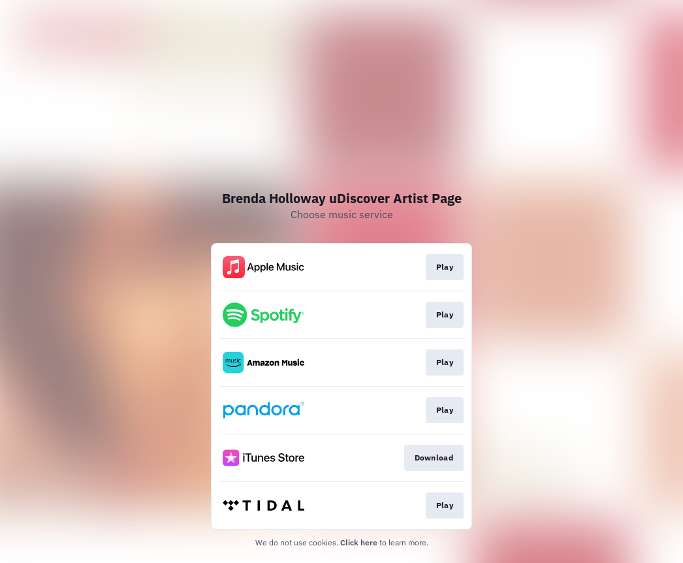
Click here (358, 542)
